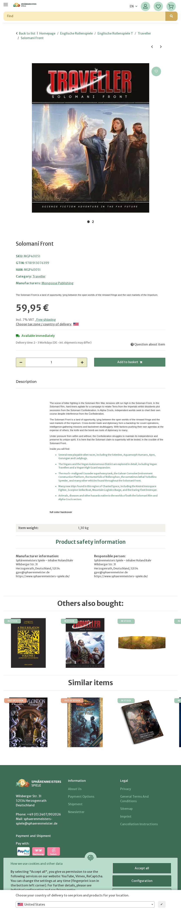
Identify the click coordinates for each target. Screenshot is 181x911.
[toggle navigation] (5, 2)
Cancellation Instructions (139, 824)
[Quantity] (51, 362)
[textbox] (85, 904)
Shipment (75, 804)
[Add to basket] (19, 60)
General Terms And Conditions (134, 799)
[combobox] (85, 904)
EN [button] (132, 6)
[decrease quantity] (21, 362)
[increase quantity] (82, 362)
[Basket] (171, 6)
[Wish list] (158, 6)
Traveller (39, 276)
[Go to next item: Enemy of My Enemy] (160, 46)
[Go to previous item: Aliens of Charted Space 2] (152, 46)
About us (74, 789)
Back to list (27, 33)
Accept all (142, 868)
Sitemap (126, 809)
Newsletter (76, 812)
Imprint (125, 816)
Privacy (125, 789)
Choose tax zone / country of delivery (47, 324)
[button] (145, 6)
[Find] (84, 16)
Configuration (142, 881)
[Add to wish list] (156, 71)
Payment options (81, 797)
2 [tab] (93, 221)
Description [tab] (26, 382)
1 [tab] (88, 221)
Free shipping (46, 320)
